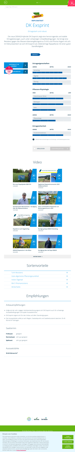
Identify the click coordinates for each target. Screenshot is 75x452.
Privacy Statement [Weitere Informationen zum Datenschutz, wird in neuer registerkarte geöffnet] (21, 450)
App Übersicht (38, 425)
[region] (37, 441)
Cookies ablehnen (67, 442)
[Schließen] (73, 442)
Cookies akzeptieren (68, 446)
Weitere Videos (37, 256)
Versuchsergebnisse (14, 71)
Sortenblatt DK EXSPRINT (14, 65)
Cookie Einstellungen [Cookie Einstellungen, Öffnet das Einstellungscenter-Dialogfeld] (68, 437)
